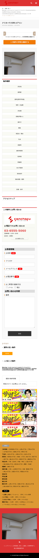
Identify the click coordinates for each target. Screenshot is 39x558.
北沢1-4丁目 (27, 454)
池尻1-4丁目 (15, 471)
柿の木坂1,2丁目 (8, 464)
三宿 (10, 469)
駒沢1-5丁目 (25, 486)
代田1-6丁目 (19, 454)
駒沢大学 (4, 484)
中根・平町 (21, 461)
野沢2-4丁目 (16, 486)
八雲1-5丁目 (28, 461)
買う (20, 546)
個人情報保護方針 (19, 548)
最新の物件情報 (11, 378)
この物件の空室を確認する (19, 42)
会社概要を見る (19, 238)
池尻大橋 (4, 469)
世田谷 (4, 456)
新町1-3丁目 (10, 466)
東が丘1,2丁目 (30, 484)
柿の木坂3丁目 (8, 486)
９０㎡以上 (22, 504)
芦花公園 (4, 476)
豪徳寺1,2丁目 (32, 459)
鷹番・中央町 (28, 464)
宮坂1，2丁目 (21, 456)
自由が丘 (4, 474)
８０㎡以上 (14, 504)
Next (34, 34)
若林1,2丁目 (16, 452)
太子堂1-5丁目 (8, 452)
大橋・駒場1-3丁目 (27, 469)
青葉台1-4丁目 (24, 471)
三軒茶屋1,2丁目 (13, 449)
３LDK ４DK (14, 502)
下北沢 (4, 454)
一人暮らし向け (6, 494)
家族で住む (5, 502)
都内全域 (4, 479)
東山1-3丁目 (7, 471)
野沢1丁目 (24, 452)
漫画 (24, 546)
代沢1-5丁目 (10, 454)
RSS (19, 542)
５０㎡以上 (25, 499)
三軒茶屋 (4, 449)
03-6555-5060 (15, 230)
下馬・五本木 (12, 461)
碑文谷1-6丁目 (18, 464)
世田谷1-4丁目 (11, 456)
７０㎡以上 (7, 504)
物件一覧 (7, 8)
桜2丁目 (34, 456)
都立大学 (4, 481)
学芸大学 (4, 461)
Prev (4, 34)
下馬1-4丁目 (31, 449)
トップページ (7, 546)
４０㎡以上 (22, 497)
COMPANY (30, 546)
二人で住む (5, 497)
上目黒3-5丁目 (17, 469)
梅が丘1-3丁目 (14, 459)
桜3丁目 (6, 459)
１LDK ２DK (14, 497)
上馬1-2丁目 (22, 449)
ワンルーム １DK (17, 494)
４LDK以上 (22, 502)
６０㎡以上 (30, 502)
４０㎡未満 (27, 494)
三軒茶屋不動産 (15, 555)
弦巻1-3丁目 (21, 484)
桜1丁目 (28, 456)
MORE (7, 353)
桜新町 (4, 466)
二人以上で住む (6, 499)
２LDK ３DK (16, 499)
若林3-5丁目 (22, 459)
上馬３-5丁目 (12, 484)
